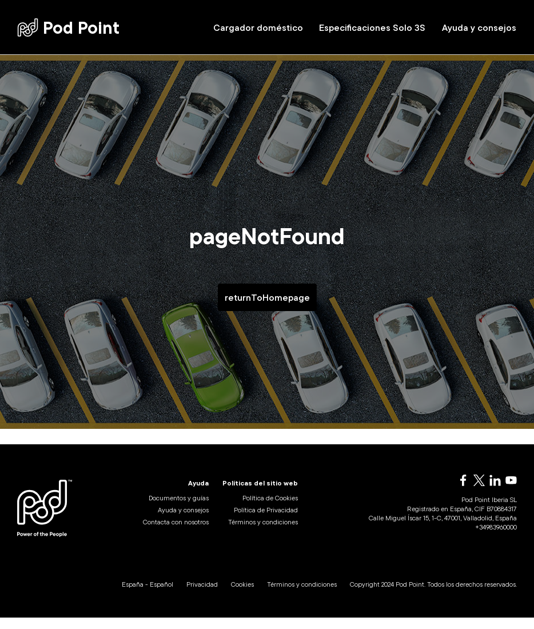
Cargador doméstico (258, 27)
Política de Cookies (270, 509)
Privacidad (202, 595)
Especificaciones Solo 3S (372, 27)
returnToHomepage (267, 297)
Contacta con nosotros (176, 534)
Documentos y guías (179, 509)
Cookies (242, 595)
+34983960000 (496, 539)
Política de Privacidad (266, 521)
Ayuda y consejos (479, 27)
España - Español (147, 595)
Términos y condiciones (263, 534)
